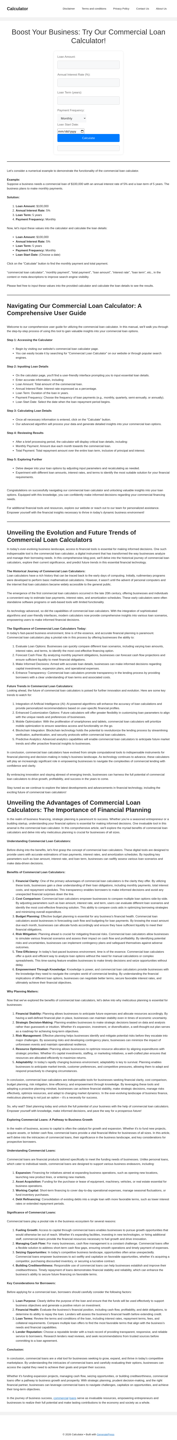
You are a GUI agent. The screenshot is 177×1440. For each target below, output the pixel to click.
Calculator (17, 8)
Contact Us (142, 8)
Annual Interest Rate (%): (73, 74)
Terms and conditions (94, 8)
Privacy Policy (121, 8)
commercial (60, 1398)
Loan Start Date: (68, 124)
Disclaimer (69, 8)
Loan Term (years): (69, 92)
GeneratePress (105, 1434)
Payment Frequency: (71, 110)
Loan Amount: (66, 56)
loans (72, 1398)
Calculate (88, 138)
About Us (161, 8)
